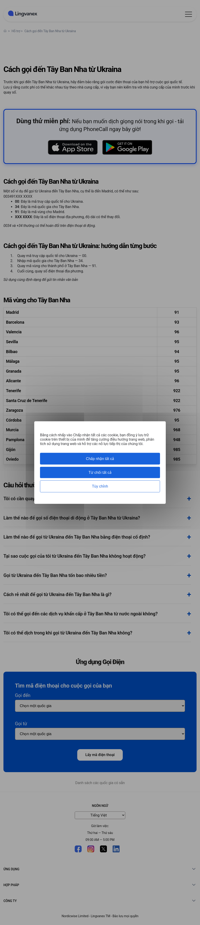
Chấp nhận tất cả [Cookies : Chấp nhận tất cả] (100, 459)
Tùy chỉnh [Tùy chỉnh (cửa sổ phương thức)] (100, 486)
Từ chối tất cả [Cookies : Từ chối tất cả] (100, 472)
